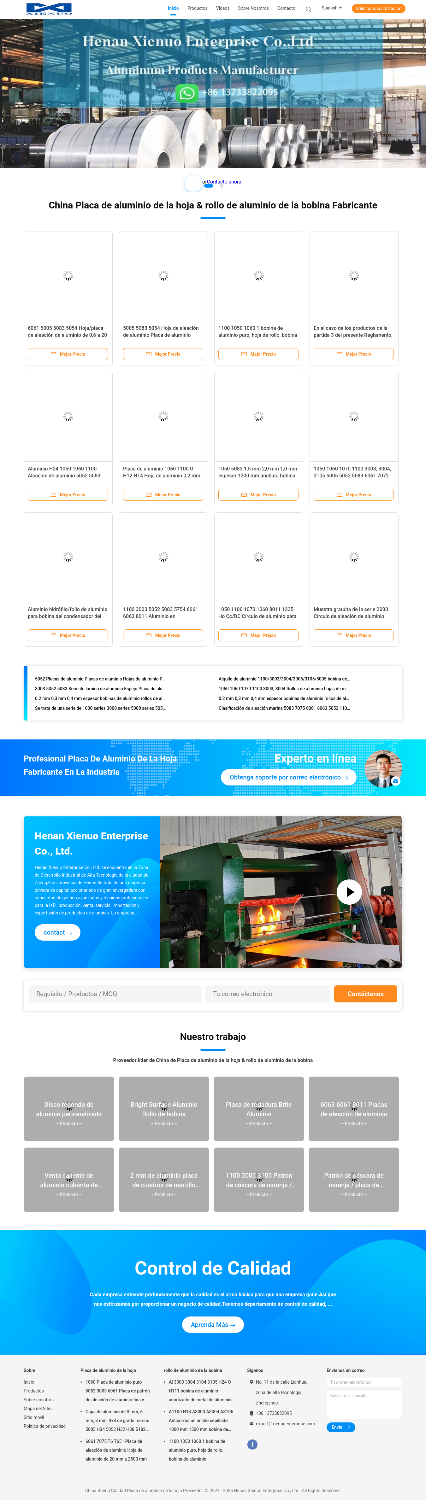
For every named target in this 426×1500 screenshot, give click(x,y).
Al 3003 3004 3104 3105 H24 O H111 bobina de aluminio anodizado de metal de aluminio (200, 1391)
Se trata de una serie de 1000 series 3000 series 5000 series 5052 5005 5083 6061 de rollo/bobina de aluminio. (101, 709)
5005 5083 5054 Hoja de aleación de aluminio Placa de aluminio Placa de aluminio (161, 335)
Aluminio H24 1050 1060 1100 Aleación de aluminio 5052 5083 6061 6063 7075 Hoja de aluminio (66, 476)
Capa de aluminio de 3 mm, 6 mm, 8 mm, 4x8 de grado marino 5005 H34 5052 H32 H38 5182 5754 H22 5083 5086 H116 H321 (118, 1421)
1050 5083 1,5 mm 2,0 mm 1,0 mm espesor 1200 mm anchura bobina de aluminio (257, 476)
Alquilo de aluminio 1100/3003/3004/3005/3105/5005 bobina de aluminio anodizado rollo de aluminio (284, 680)
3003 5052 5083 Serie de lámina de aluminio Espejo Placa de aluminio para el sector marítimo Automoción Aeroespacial (101, 689)
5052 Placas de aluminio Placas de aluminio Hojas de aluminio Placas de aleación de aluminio (101, 680)
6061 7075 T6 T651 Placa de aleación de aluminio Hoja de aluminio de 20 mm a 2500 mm (116, 1450)
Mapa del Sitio (38, 1408)
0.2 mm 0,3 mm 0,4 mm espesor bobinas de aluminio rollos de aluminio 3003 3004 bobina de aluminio (101, 699)
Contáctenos (366, 994)
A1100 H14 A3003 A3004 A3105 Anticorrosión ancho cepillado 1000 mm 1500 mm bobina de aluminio (201, 1421)
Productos (34, 1390)
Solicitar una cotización (378, 8)
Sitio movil (34, 1417)
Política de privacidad (45, 1426)
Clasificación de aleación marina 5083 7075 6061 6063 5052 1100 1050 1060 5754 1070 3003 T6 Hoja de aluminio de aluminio (284, 709)
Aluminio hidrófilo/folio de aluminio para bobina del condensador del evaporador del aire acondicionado (67, 616)
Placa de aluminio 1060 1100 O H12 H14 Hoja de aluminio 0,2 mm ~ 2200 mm (161, 476)
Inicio (29, 1382)
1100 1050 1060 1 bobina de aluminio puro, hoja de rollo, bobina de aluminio (257, 335)
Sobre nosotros (39, 1399)
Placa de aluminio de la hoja (108, 1370)
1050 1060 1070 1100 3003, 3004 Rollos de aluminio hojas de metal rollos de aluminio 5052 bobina (284, 689)
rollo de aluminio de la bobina (193, 1370)
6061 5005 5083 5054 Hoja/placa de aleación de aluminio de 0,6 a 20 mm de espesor (67, 335)
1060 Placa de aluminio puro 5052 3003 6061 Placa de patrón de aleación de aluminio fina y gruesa (118, 1392)
